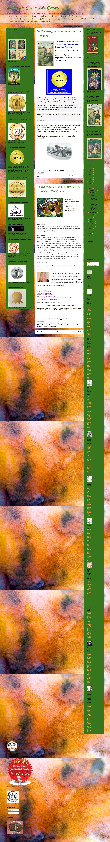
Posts (90, 262)
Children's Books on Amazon (17, 32)
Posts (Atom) (63, 337)
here (44, 120)
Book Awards (43, 16)
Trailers (54, 16)
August (92, 215)
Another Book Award (89, 609)
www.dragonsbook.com (69, 309)
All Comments (92, 265)
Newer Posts (41, 332)
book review (49, 323)
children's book (65, 323)
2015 (90, 229)
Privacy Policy (45, 21)
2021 (90, 177)
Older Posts (77, 332)
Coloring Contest (64, 175)
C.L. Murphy (56, 323)
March (92, 223)
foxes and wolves (55, 324)
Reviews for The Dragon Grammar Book (23, 21)
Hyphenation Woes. (89, 527)
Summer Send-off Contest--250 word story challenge (89, 575)
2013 (90, 233)
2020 (90, 179)
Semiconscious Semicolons (89, 485)
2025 (90, 168)
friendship (64, 324)
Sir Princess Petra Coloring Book (84, 19)
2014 (90, 231)
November (93, 190)
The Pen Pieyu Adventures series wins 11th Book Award (93, 198)
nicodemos (72, 839)
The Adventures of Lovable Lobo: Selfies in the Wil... (93, 206)
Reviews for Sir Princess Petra (72, 16)
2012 (90, 235)
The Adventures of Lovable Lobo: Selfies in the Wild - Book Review (58, 189)
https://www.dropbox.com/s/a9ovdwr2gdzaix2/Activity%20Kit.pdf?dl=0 (62, 265)
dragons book (46, 324)
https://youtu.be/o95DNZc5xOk (51, 269)
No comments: (70, 170)
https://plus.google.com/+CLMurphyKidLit (51, 302)
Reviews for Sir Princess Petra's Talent (23, 19)
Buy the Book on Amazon (42, 262)
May (91, 219)
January (92, 226)
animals (43, 323)
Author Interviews (22, 16)
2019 (90, 181)
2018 (90, 183)
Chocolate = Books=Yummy (89, 649)
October (92, 192)
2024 (90, 170)
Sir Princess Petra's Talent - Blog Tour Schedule (89, 698)
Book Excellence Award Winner (50, 175)
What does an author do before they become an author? (89, 344)
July (91, 217)
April (92, 221)
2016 (90, 188)
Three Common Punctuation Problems (89, 441)
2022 (90, 174)
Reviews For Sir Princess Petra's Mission (54, 19)
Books (34, 16)
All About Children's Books (33, 8)
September (93, 212)
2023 (90, 172)
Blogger (85, 839)
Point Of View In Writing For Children (89, 391)
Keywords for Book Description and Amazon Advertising (89, 301)
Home (10, 16)
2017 (90, 186)
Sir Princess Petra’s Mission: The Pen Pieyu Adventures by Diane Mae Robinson (67, 44)
